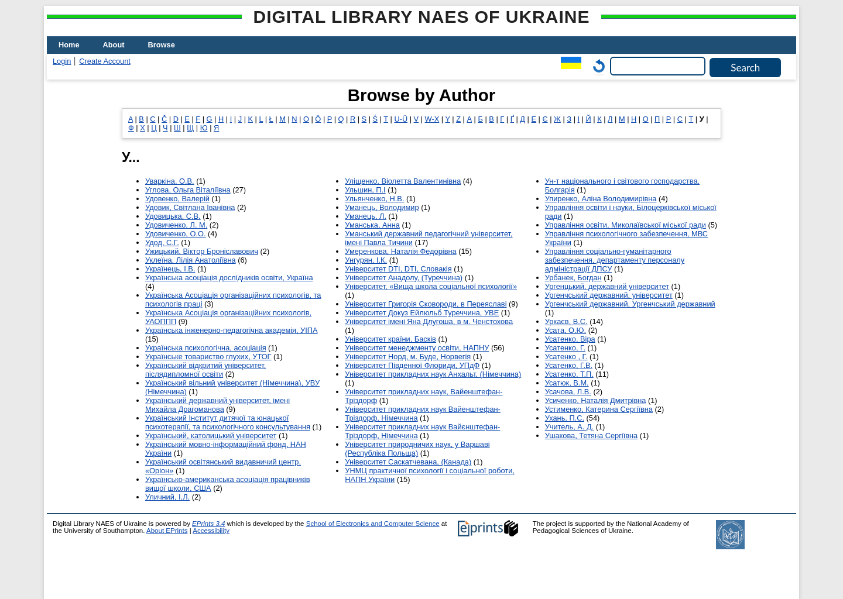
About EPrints (166, 530)
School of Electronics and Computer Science (373, 523)
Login (62, 61)
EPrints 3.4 (208, 523)
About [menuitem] (114, 44)
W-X (432, 119)
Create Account (105, 61)
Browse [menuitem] (161, 44)
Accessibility (211, 530)
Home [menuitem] (69, 44)
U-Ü (400, 119)
